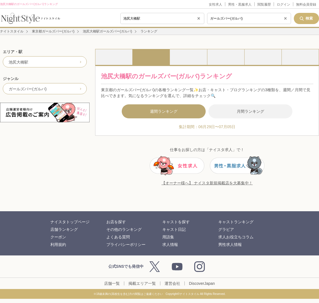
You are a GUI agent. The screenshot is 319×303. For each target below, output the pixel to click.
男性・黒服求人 (240, 4)
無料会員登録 (306, 4)
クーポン (58, 237)
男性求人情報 (230, 244)
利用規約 (58, 244)
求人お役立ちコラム (236, 237)
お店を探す (116, 222)
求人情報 (170, 244)
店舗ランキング (64, 229)
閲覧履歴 (264, 4)
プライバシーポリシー (126, 244)
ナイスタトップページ (70, 222)
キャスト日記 (174, 229)
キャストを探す (176, 222)
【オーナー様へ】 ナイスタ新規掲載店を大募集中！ (207, 183)
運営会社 (172, 283)
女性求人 (215, 4)
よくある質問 (118, 237)
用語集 (168, 237)
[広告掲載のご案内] (45, 112)
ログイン (283, 4)
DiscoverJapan (202, 283)
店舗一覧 (112, 283)
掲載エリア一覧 (142, 283)
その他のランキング (124, 229)
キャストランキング (236, 222)
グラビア (226, 229)
